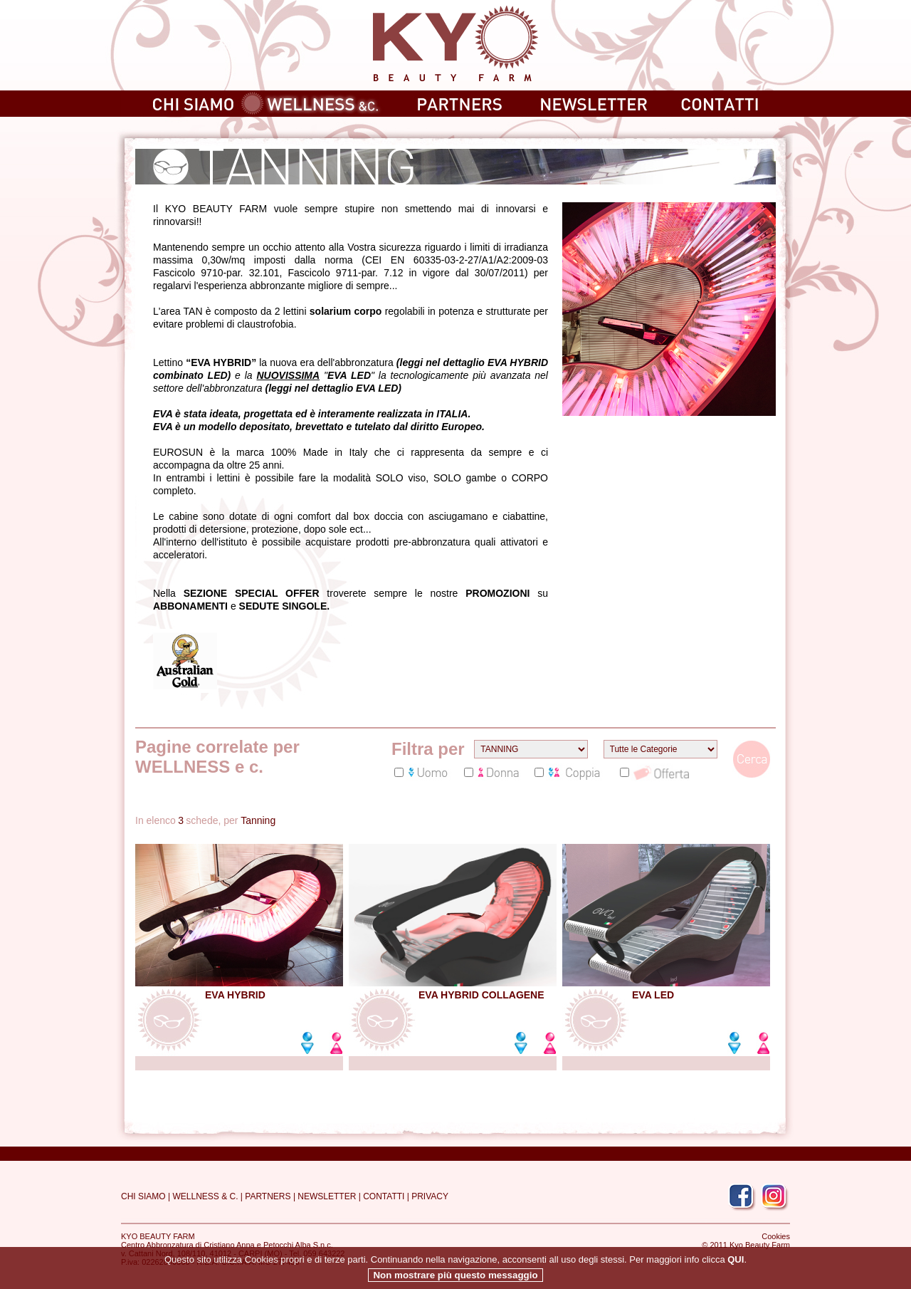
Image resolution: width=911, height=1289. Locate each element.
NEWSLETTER (326, 1196)
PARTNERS (267, 1196)
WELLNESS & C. (205, 1196)
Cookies (776, 1236)
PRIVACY (429, 1196)
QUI (735, 1271)
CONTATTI (383, 1196)
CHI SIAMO (143, 1196)
